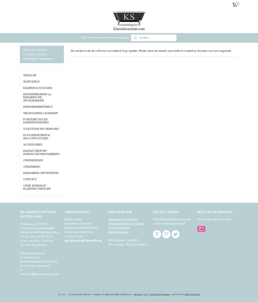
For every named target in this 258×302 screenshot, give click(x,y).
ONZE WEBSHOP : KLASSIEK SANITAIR (37, 187)
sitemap (138, 294)
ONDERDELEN (33, 160)
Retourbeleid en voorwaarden (127, 223)
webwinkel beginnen (159, 294)
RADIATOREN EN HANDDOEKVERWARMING (41, 152)
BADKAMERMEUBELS (38, 107)
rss (145, 294)
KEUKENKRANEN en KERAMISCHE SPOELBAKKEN (37, 97)
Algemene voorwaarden (123, 219)
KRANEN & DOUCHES (37, 88)
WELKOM (29, 75)
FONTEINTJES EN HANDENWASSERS (36, 121)
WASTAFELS (31, 82)
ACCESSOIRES (32, 145)
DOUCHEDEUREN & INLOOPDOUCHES (36, 136)
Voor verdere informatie (35, 266)
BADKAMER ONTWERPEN (40, 173)
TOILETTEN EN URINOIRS (41, 129)
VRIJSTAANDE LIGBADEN (40, 113)
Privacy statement (119, 228)
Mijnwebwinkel (192, 294)
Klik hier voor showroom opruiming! (105, 37)
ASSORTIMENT (88, 228)
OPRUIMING (32, 167)
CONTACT (30, 179)
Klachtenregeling (119, 232)
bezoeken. (83, 241)
